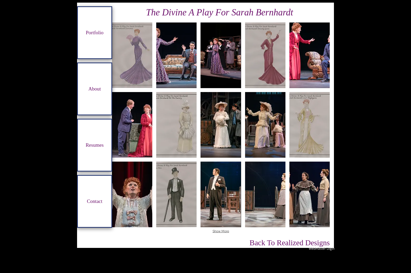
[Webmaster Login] (321, 248)
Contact (94, 201)
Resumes (95, 145)
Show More (221, 231)
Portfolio (95, 32)
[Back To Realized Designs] (290, 242)
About (94, 89)
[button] (132, 55)
